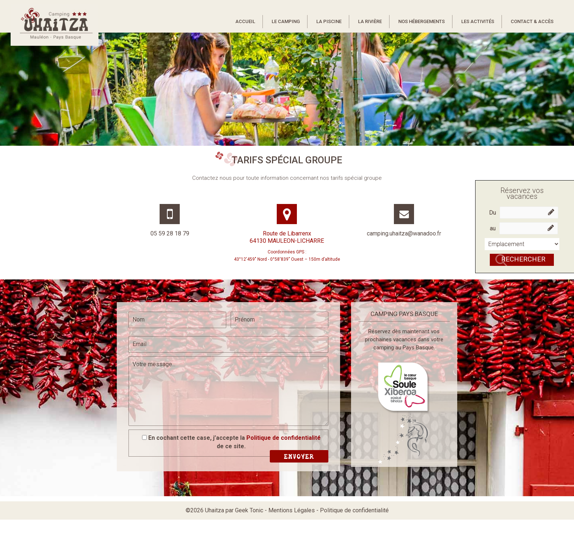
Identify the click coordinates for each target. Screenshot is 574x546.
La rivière (370, 21)
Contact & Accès (532, 21)
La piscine (329, 21)
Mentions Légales (291, 510)
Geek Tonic (249, 510)
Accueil (245, 21)
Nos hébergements (421, 21)
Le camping (286, 21)
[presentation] (184, 412)
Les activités (477, 21)
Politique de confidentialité (283, 437)
